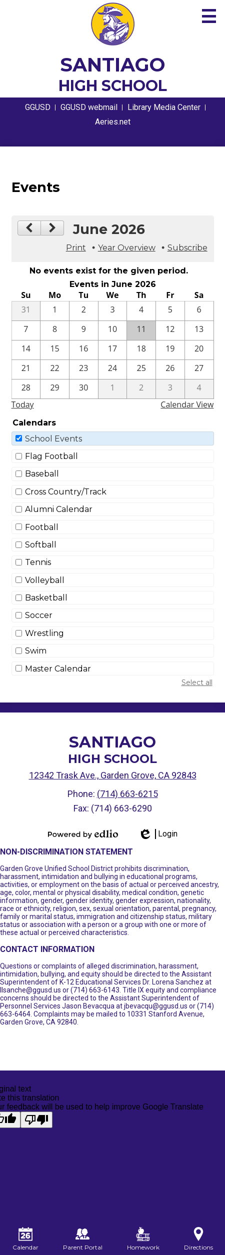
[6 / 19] (170, 350)
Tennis (38, 562)
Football (41, 527)
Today (23, 404)
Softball (40, 545)
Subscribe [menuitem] (188, 247)
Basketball (46, 597)
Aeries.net (112, 121)
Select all (197, 682)
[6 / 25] (141, 369)
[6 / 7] (26, 331)
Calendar (25, 1239)
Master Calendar (58, 669)
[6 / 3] (112, 311)
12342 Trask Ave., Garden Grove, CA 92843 (112, 775)
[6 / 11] (141, 331)
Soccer (38, 615)
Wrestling (44, 633)
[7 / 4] (199, 389)
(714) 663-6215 (127, 793)
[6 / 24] (112, 369)
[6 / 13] (199, 331)
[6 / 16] (84, 350)
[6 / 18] (141, 350)
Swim (35, 651)
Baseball (42, 473)
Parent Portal (82, 1239)
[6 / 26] (170, 369)
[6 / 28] (26, 389)
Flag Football (51, 456)
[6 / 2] (84, 311)
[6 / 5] (170, 311)
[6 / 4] (141, 311)
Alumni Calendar (58, 509)
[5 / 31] (26, 311)
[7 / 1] (112, 389)
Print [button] (76, 247)
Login (158, 834)
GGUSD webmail (89, 107)
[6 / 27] (199, 369)
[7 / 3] (170, 389)
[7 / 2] (141, 389)
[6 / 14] (26, 350)
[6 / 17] (112, 350)
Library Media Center (164, 107)
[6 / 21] (26, 369)
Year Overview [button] (127, 247)
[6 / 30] (84, 389)
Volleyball (44, 580)
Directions (198, 1239)
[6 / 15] (54, 350)
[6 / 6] (199, 311)
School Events (53, 439)
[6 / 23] (84, 369)
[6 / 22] (54, 369)
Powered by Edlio (83, 834)
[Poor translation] (36, 1120)
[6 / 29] (54, 389)
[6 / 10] (112, 331)
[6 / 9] (84, 331)
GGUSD (37, 107)
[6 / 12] (170, 331)
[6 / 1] (54, 311)
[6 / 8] (54, 331)
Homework (143, 1239)
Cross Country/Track (65, 491)
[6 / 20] (199, 350)
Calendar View (187, 404)
